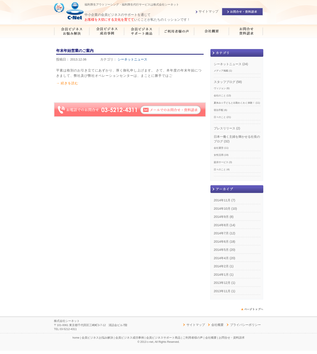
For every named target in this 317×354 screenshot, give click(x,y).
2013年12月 (222, 282)
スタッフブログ (224, 82)
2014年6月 (221, 241)
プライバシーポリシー (245, 324)
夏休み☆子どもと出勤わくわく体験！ (234, 102)
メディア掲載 (221, 70)
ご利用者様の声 (193, 337)
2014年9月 (221, 216)
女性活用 (218, 155)
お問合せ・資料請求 (232, 337)
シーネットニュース (132, 59)
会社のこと (220, 95)
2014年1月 (221, 274)
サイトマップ (207, 11)
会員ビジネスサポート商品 (163, 337)
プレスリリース (224, 128)
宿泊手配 (218, 110)
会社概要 (217, 324)
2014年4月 (221, 258)
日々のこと (220, 117)
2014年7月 (221, 233)
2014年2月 (221, 266)
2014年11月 (222, 200)
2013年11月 (222, 291)
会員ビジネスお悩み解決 (97, 337)
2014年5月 (221, 249)
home (75, 337)
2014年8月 (221, 225)
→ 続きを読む (67, 83)
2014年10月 (222, 208)
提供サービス (221, 162)
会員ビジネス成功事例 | (130, 337)
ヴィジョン (220, 88)
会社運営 (218, 148)
